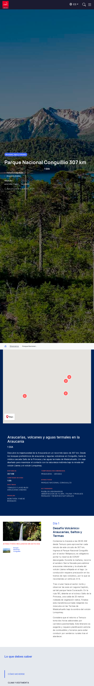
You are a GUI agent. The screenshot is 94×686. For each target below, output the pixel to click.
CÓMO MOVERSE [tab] (16, 674)
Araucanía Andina (13, 176)
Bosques (11, 501)
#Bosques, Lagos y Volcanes (16, 154)
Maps (9, 417)
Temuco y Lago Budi (15, 173)
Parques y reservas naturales (57, 496)
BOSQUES (25, 184)
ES (73, 4)
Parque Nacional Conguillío (56, 482)
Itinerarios (14, 346)
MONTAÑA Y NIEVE (11, 184)
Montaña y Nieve (16, 498)
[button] (24, 395)
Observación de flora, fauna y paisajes (62, 494)
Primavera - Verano (51, 474)
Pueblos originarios (52, 491)
